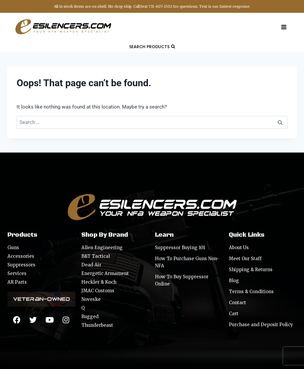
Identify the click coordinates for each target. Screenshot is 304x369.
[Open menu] (283, 27)
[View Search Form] (152, 46)
